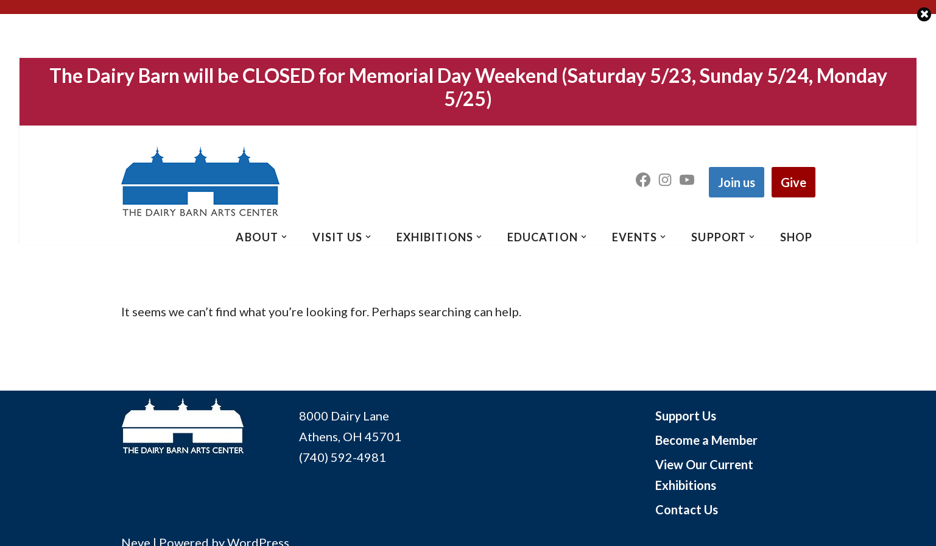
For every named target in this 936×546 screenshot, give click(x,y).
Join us (736, 182)
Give (793, 182)
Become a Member (706, 440)
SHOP (796, 237)
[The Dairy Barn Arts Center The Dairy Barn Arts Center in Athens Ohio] (200, 182)
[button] (284, 236)
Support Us (685, 415)
